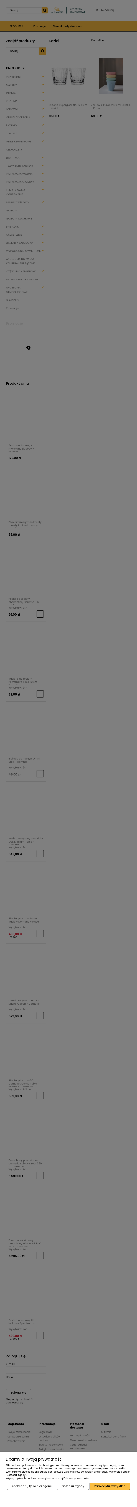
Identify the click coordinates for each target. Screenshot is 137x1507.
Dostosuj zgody (73, 1486)
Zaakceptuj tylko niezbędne (32, 1486)
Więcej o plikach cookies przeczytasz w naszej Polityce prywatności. (48, 1478)
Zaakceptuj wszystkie (109, 1486)
